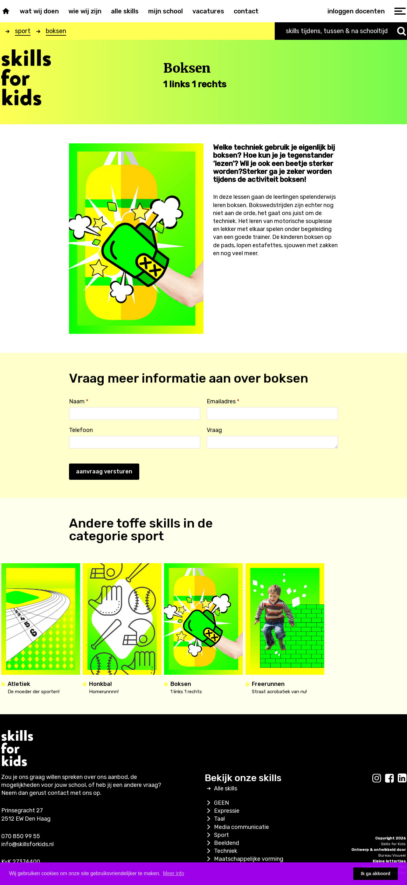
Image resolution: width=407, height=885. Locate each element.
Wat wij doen (39, 11)
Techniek (221, 850)
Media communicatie (237, 827)
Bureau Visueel (392, 855)
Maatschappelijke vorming (244, 858)
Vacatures (208, 11)
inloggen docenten (356, 11)
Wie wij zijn (84, 11)
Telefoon (81, 430)
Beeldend (222, 842)
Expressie (222, 810)
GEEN (217, 802)
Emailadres (223, 401)
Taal (215, 818)
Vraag (214, 430)
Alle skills (125, 11)
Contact (246, 11)
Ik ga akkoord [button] (375, 873)
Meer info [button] (173, 873)
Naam (78, 401)
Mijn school (165, 11)
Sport (217, 834)
